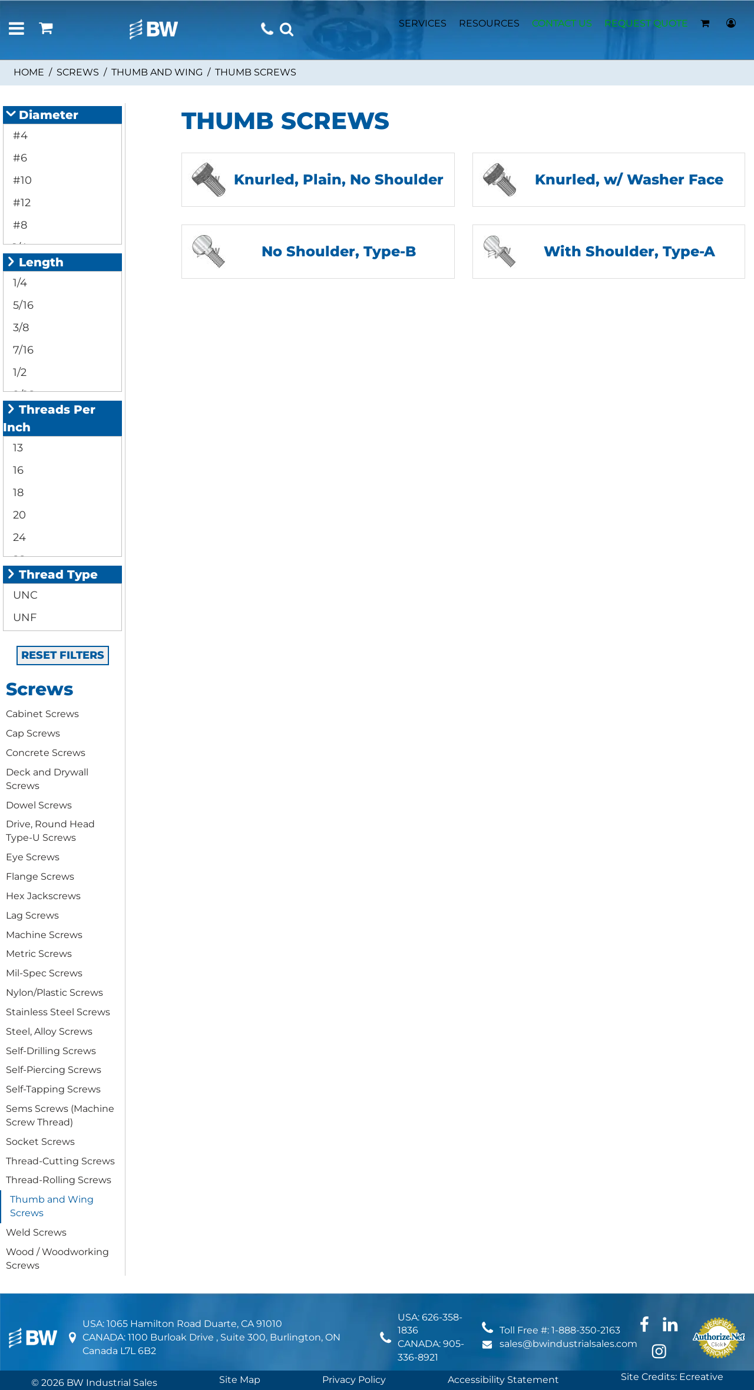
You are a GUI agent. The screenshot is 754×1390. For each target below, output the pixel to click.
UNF (23, 617)
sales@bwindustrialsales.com (568, 1343)
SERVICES (423, 23)
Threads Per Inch (49, 418)
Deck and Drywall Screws (47, 779)
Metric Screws (39, 953)
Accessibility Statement (503, 1379)
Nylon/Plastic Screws (54, 992)
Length (35, 262)
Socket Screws (40, 1141)
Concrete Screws (45, 752)
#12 (20, 202)
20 (18, 515)
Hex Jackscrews (43, 896)
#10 (21, 180)
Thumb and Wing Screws (52, 1206)
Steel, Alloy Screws (49, 1031)
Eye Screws (32, 857)
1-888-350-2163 (585, 1330)
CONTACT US (562, 23)
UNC (24, 595)
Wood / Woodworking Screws (57, 1258)
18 (17, 492)
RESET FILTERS (62, 655)
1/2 (18, 372)
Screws (78, 72)
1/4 (18, 282)
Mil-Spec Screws (44, 973)
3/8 (19, 327)
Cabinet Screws (42, 713)
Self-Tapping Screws (53, 1089)
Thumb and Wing (157, 72)
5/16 (22, 305)
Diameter (42, 115)
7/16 (22, 350)
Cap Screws (33, 733)
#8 (18, 225)
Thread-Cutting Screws (60, 1161)
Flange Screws (40, 876)
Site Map (239, 1379)
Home (29, 72)
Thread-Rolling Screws (58, 1180)
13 (16, 447)
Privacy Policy (354, 1379)
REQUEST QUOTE (646, 23)
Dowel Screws (39, 805)
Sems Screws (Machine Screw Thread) (60, 1115)
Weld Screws (36, 1232)
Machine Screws (44, 934)
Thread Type (52, 574)
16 (17, 470)
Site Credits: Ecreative (672, 1376)
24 (18, 537)
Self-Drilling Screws (51, 1050)
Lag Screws (32, 915)
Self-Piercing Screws (53, 1069)
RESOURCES (489, 23)
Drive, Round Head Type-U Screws (50, 830)
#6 (18, 157)
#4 (19, 135)
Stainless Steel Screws (58, 1012)
